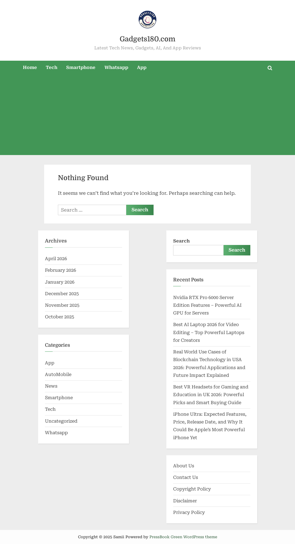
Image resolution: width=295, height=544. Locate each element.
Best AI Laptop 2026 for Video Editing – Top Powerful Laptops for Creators (208, 332)
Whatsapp (116, 67)
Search (181, 241)
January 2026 (59, 282)
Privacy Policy (189, 512)
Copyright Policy (192, 489)
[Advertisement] (147, 116)
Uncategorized (61, 421)
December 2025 (62, 293)
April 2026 (56, 258)
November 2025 (62, 305)
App (141, 67)
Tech (51, 67)
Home (30, 67)
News (51, 386)
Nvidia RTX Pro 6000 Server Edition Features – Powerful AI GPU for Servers (207, 305)
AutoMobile (58, 374)
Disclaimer (185, 500)
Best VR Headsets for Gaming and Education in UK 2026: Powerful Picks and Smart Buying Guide (210, 394)
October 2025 (59, 316)
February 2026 (60, 270)
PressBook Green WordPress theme (183, 537)
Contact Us (185, 477)
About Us (183, 465)
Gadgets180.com (147, 39)
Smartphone (80, 67)
